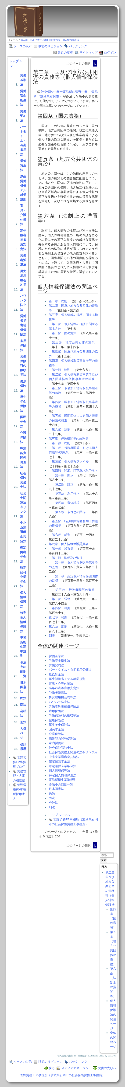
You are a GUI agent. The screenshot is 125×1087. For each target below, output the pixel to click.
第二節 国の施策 (64, 333)
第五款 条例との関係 (70, 512)
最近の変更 (65, 52)
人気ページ (23, 733)
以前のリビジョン (50, 46)
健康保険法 (23, 386)
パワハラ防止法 (23, 302)
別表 (52, 635)
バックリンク (78, 46)
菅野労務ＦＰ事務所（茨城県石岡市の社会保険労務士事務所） (62, 1075)
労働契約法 (23, 116)
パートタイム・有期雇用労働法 (70, 669)
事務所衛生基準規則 (23, 647)
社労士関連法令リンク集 (23, 505)
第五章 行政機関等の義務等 (68, 438)
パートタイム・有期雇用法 (23, 140)
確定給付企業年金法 (23, 577)
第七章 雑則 (58, 617)
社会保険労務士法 (23, 480)
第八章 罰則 (58, 626)
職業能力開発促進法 (23, 457)
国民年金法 (23, 421)
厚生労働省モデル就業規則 (23, 188)
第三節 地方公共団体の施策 (73, 342)
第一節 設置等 (62, 548)
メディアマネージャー (76, 1068)
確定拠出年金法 (23, 554)
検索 (103, 860)
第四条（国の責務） (113, 918)
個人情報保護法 (23, 599)
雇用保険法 (23, 345)
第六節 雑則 (61, 429)
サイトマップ (88, 52)
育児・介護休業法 (23, 215)
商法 (23, 704)
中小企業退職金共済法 (23, 532)
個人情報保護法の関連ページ (113, 1014)
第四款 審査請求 (67, 503)
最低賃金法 (23, 165)
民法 (23, 698)
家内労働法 (56, 743)
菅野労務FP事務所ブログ (19, 762)
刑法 (23, 722)
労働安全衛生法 (23, 98)
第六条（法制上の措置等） (113, 982)
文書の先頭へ (107, 1068)
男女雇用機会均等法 (23, 280)
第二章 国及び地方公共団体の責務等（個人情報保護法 (50, 40)
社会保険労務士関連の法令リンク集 (73, 752)
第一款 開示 (64, 475)
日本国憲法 (23, 687)
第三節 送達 (61, 599)
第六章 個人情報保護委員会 (68, 544)
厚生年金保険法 (23, 403)
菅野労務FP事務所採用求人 (19, 792)
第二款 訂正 (64, 484)
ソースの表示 (23, 46)
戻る (52, 1068)
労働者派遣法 (23, 260)
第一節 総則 (61, 370)
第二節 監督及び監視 (67, 558)
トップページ (17, 63)
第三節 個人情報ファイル (70, 461)
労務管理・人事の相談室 (19, 775)
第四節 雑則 (61, 608)
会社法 (23, 713)
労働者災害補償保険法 (23, 325)
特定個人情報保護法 (23, 622)
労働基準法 (23, 80)
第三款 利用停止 (67, 493)
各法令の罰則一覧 (23, 669)
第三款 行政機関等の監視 (75, 590)
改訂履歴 (23, 746)
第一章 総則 (58, 301)
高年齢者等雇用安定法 (23, 240)
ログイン (110, 52)
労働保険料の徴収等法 (23, 366)
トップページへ (59, 815)
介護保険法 (23, 437)
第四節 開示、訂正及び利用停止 (74, 470)
